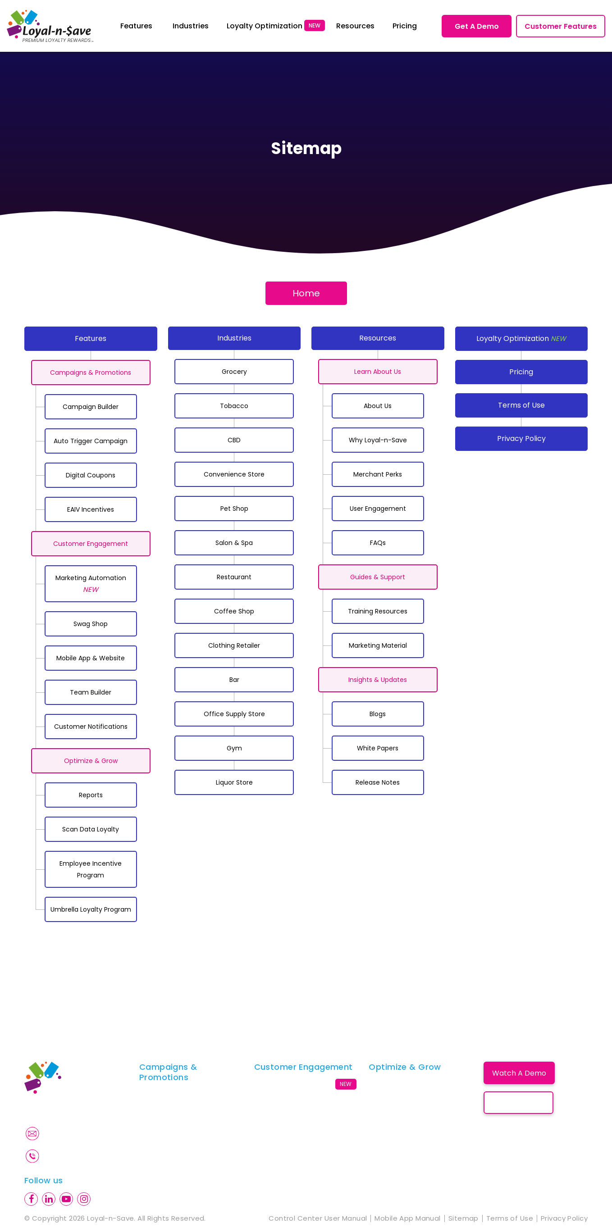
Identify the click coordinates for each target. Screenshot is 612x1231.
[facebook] (31, 1199)
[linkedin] (48, 1199)
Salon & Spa (234, 542)
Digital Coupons (90, 475)
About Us (378, 405)
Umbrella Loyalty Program (90, 909)
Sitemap (463, 1218)
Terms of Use (521, 405)
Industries (234, 338)
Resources (377, 338)
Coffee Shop (234, 611)
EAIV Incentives (90, 509)
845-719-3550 (71, 1156)
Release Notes (378, 782)
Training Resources (377, 611)
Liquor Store (234, 782)
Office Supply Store (234, 713)
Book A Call (519, 1103)
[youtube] (66, 1199)
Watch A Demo (519, 1073)
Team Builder (90, 692)
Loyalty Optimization (521, 338)
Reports (91, 794)
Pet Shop (234, 508)
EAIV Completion (168, 1140)
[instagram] (84, 1199)
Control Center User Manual (318, 1218)
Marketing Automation (90, 583)
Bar (234, 679)
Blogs (378, 713)
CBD (234, 440)
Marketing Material (378, 645)
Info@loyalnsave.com (83, 1133)
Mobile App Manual (407, 1218)
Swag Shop (90, 623)
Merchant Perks (377, 474)
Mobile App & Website (90, 658)
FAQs (378, 542)
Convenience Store (234, 474)
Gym (234, 748)
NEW (314, 25)
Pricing (521, 372)
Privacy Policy (521, 438)
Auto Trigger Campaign (91, 440)
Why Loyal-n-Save (378, 440)
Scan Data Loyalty (90, 829)
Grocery (234, 371)
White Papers (377, 748)
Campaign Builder (91, 406)
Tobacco (234, 405)
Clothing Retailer (234, 645)
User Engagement (378, 508)
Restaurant (234, 576)
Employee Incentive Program (90, 869)
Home (306, 293)
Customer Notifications (91, 726)
